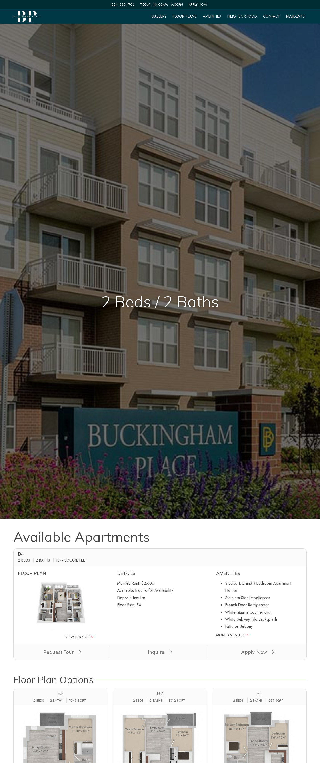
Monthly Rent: (128, 583)
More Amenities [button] (233, 635)
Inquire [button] (160, 652)
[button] (61, 610)
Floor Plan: (126, 605)
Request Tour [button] (62, 652)
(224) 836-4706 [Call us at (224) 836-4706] (122, 4)
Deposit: (124, 598)
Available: (125, 590)
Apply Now (198, 4)
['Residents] (295, 16)
